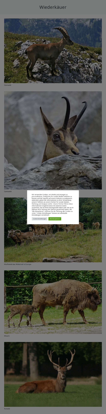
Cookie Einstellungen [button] (39, 219)
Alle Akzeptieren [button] (55, 219)
